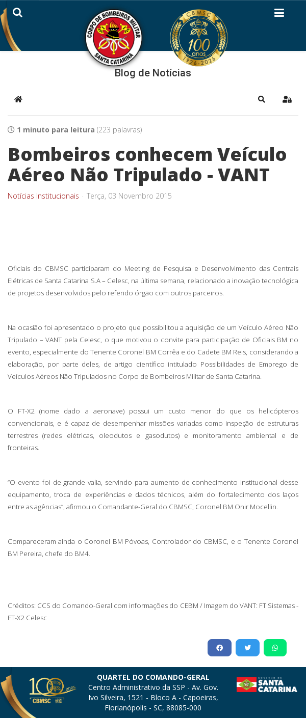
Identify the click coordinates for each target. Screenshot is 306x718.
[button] (261, 99)
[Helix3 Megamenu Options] (279, 14)
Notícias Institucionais (43, 196)
